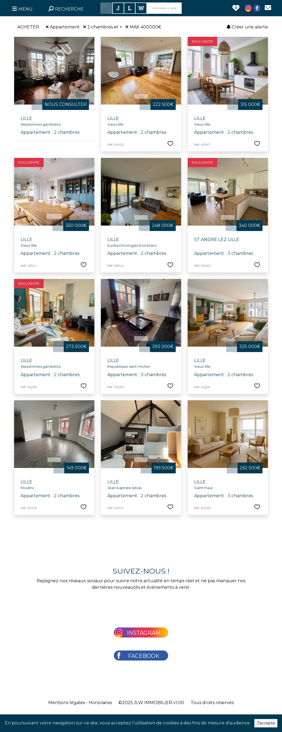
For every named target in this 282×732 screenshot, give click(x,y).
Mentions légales (66, 702)
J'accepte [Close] (266, 723)
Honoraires (100, 702)
